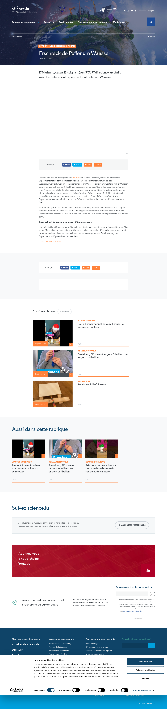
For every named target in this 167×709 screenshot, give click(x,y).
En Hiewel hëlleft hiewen (92, 384)
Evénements (54, 660)
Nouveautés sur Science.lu (26, 637)
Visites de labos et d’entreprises (98, 649)
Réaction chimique (95, 462)
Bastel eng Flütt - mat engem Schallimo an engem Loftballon (103, 356)
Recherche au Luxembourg (60, 642)
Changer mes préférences (132, 525)
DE (149, 10)
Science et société (56, 656)
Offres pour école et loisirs (96, 646)
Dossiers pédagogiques (95, 653)
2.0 (58, 462)
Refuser (145, 692)
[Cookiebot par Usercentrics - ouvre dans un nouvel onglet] (16, 704)
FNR (50, 59)
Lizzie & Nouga (91, 642)
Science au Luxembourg (25, 22)
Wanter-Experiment (87, 320)
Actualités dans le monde (25, 643)
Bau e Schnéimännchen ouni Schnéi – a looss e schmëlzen (101, 325)
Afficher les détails (142, 704)
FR (153, 10)
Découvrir (49, 22)
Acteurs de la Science (58, 646)
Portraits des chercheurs (59, 649)
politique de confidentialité (133, 610)
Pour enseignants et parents (93, 22)
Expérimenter (66, 22)
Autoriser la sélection (145, 684)
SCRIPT (76, 177)
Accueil (151, 37)
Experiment (64, 311)
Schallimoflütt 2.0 (87, 351)
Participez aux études (57, 653)
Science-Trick (84, 381)
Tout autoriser (145, 675)
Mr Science (119, 22)
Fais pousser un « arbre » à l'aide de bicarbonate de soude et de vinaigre (100, 468)
